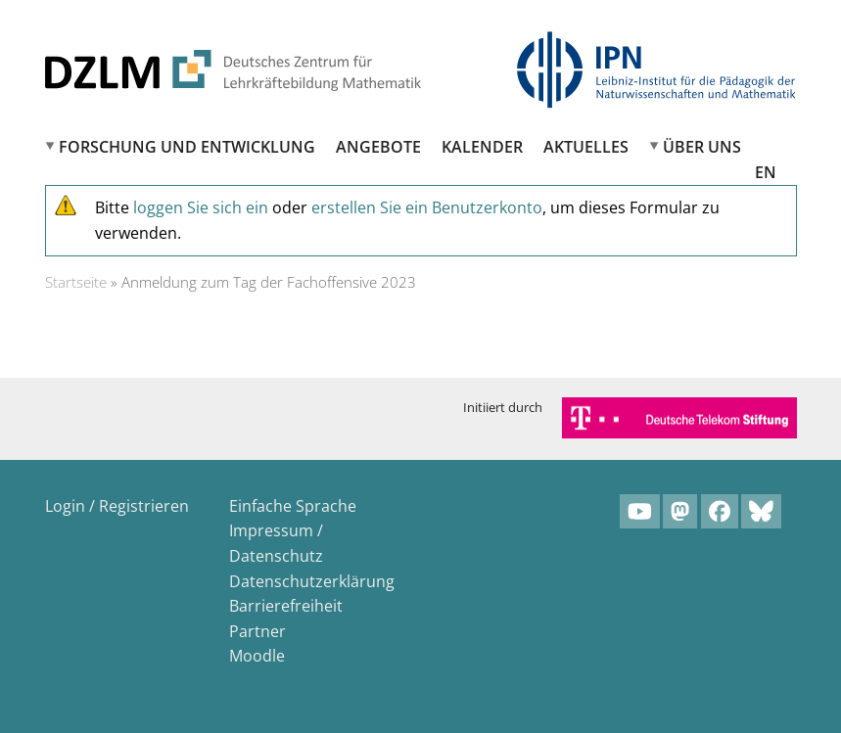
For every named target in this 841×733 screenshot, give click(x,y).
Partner (257, 631)
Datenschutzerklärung (312, 581)
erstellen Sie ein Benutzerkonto (426, 207)
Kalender (482, 147)
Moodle (257, 655)
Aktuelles (586, 147)
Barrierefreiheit (286, 606)
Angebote (378, 147)
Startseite (76, 282)
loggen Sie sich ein (200, 207)
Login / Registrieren (117, 506)
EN (765, 172)
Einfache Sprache (292, 506)
